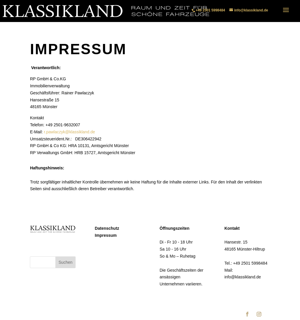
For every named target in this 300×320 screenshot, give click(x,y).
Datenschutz (107, 228)
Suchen (65, 262)
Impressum (106, 235)
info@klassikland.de (242, 277)
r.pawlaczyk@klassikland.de (69, 132)
